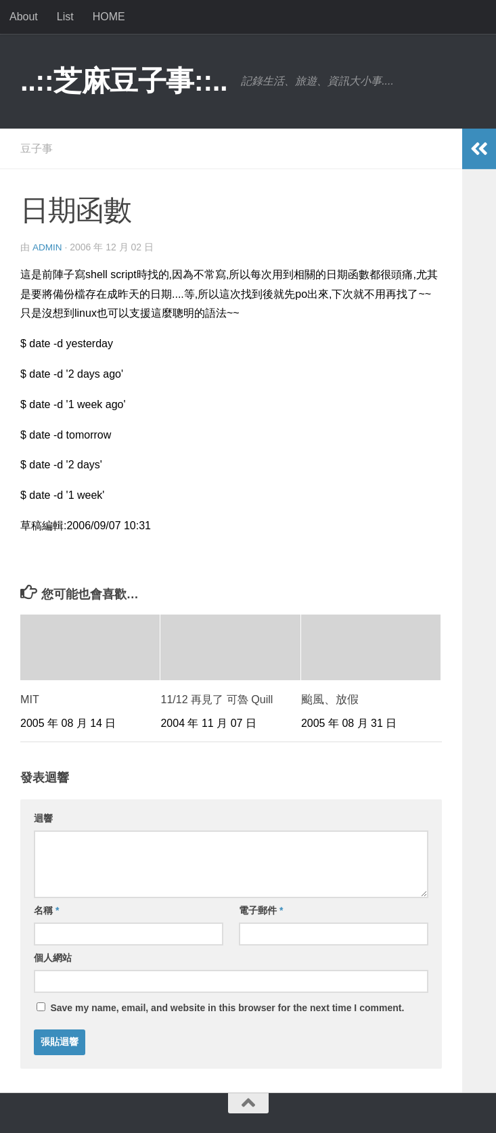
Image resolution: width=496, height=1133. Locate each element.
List (65, 16)
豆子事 (36, 148)
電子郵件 (261, 909)
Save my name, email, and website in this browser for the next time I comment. (227, 1007)
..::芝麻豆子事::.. (123, 81)
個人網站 (53, 957)
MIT (30, 698)
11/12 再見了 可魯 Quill (219, 698)
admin (47, 247)
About (23, 16)
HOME (109, 16)
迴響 (43, 817)
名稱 (46, 909)
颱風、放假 (330, 698)
